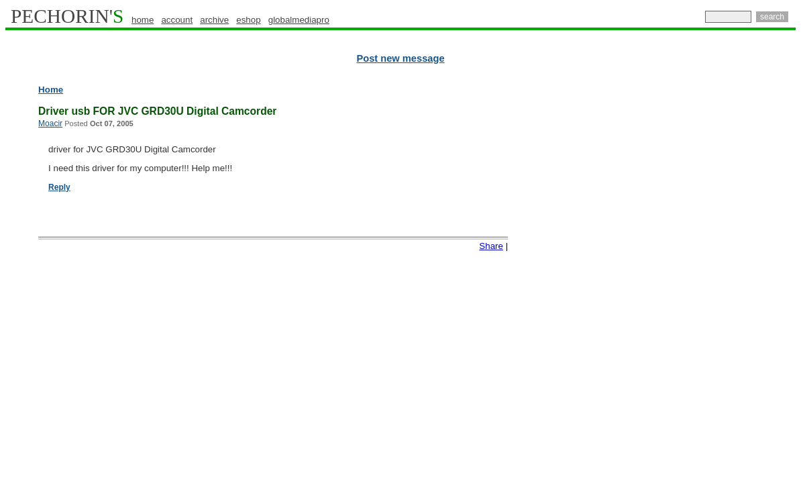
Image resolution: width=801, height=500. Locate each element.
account (177, 20)
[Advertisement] (737, 288)
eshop (248, 20)
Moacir (50, 123)
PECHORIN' (67, 16)
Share (491, 246)
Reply (59, 187)
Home (50, 90)
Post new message (400, 58)
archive (214, 20)
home (142, 20)
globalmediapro (298, 20)
